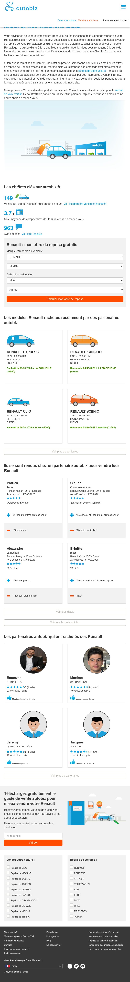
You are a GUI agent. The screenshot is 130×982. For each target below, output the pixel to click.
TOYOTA (76, 916)
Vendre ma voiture (88, 20)
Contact (8, 945)
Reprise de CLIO (17, 868)
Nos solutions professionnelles (104, 936)
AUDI (74, 889)
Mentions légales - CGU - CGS (19, 936)
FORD (75, 895)
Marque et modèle (25, 251)
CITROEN (77, 878)
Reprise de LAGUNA (19, 889)
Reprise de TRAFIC (18, 916)
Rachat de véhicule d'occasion (103, 932)
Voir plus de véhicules (65, 451)
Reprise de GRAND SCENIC (23, 900)
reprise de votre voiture (92, 70)
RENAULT (77, 868)
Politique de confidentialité (17, 949)
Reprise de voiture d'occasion (103, 940)
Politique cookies (12, 953)
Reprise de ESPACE (19, 906)
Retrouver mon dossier (115, 20)
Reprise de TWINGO (19, 884)
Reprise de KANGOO (19, 895)
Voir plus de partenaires (65, 775)
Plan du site (52, 932)
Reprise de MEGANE (19, 873)
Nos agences (52, 936)
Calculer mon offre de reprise (65, 299)
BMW (75, 900)
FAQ (48, 940)
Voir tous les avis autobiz (65, 622)
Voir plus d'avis (65, 611)
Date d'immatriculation (20, 274)
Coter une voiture (67, 20)
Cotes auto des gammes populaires (106, 949)
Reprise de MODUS (18, 911)
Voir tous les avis (32, 233)
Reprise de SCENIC (18, 878)
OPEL (75, 906)
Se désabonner (53, 945)
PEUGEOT (77, 873)
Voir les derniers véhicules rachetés (85, 203)
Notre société (10, 932)
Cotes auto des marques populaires (106, 945)
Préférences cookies (14, 940)
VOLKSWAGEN (80, 884)
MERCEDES (78, 911)
